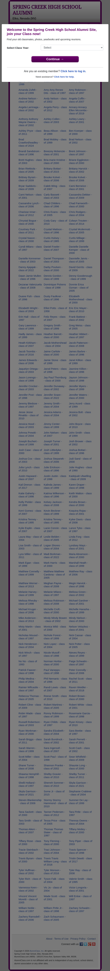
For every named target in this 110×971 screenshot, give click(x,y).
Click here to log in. (73, 71)
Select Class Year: (18, 47)
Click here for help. (64, 76)
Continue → (55, 59)
